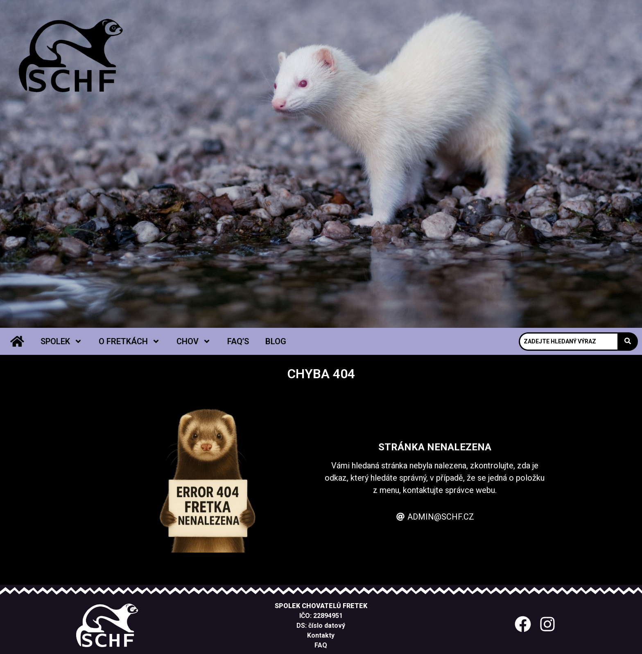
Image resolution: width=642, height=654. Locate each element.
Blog (275, 341)
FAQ (320, 645)
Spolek (61, 341)
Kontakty (321, 635)
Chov (193, 341)
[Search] (568, 341)
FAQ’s (238, 341)
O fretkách (129, 341)
